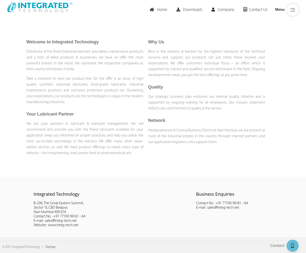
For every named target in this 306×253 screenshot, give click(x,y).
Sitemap (50, 247)
